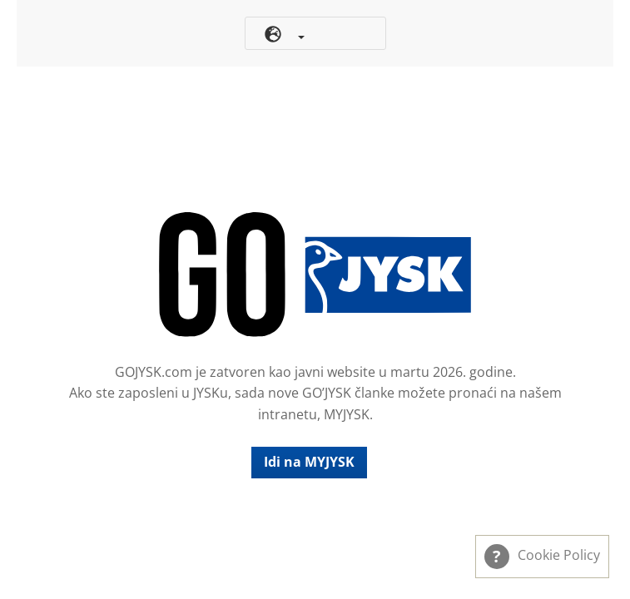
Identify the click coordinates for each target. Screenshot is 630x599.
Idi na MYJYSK (309, 462)
